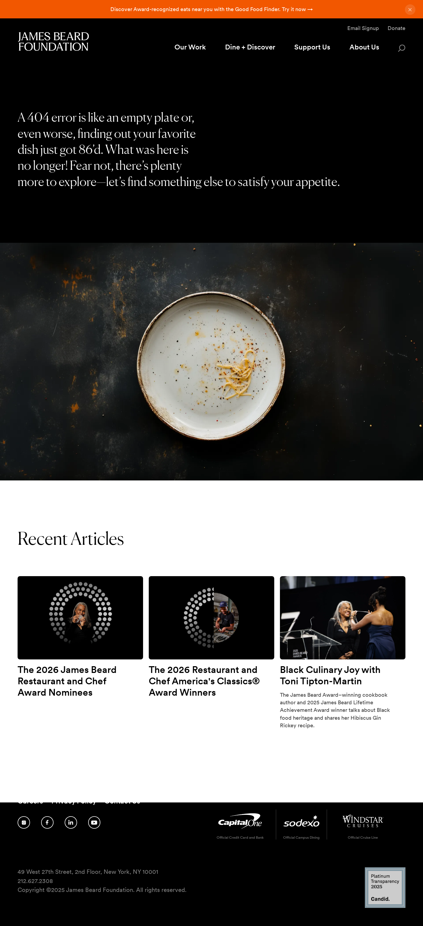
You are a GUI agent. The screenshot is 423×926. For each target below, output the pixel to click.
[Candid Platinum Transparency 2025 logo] (385, 906)
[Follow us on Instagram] (23, 822)
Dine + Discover (250, 47)
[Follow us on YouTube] (94, 822)
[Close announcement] (410, 9)
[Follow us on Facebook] (47, 822)
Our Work (190, 47)
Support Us (312, 47)
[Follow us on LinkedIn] (71, 822)
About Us (364, 47)
